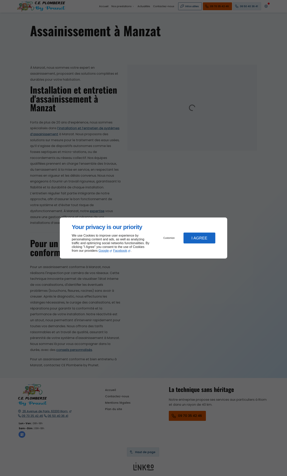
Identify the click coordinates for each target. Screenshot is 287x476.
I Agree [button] (199, 238)
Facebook (120, 250)
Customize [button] (169, 238)
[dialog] (143, 238)
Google (103, 250)
